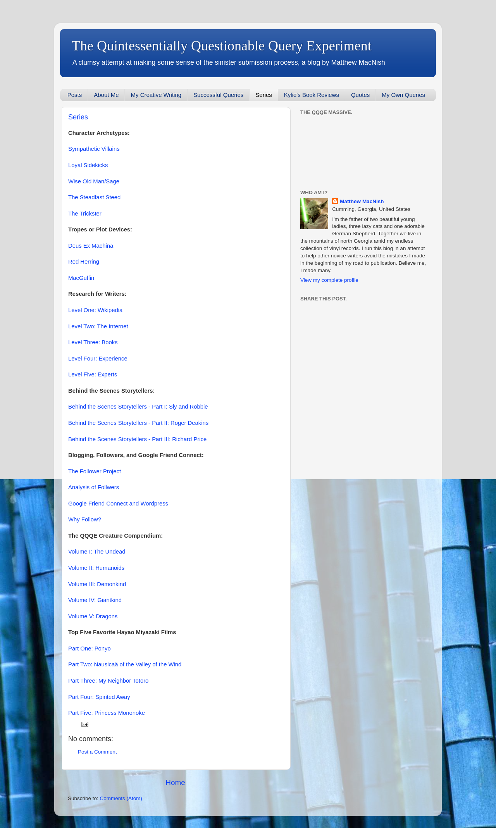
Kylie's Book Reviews (311, 94)
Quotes (360, 94)
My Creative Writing (156, 94)
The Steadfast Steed (94, 197)
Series (263, 94)
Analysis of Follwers (93, 487)
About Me (106, 94)
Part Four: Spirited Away (99, 697)
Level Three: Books (93, 342)
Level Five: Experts (92, 374)
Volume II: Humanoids (96, 568)
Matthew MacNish (362, 201)
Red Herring (83, 262)
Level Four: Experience (97, 358)
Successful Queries (218, 94)
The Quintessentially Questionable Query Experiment (222, 45)
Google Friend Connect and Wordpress (118, 503)
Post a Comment (97, 752)
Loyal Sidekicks (88, 165)
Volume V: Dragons (92, 616)
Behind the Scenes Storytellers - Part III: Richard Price (137, 439)
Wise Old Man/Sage (93, 181)
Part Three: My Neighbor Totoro (108, 681)
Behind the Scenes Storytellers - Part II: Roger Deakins (138, 423)
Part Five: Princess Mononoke (106, 713)
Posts (74, 94)
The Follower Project (94, 471)
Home (175, 782)
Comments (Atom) (121, 798)
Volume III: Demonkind (97, 584)
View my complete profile (329, 280)
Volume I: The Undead (96, 552)
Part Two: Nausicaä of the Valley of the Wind (124, 664)
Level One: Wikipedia (95, 310)
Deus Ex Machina (90, 246)
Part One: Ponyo (89, 648)
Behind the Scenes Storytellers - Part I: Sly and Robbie (138, 407)
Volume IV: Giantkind (95, 600)
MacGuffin (81, 278)
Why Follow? (84, 519)
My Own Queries (403, 94)
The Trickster (85, 213)
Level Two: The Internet (98, 326)
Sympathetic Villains (94, 149)
